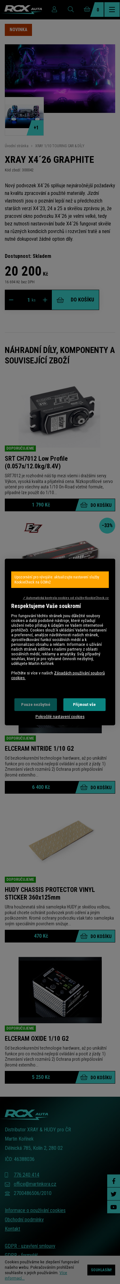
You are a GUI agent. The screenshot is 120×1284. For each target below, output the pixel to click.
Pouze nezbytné (35, 704)
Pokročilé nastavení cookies (60, 716)
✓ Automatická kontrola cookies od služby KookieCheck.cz (66, 598)
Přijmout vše (84, 704)
